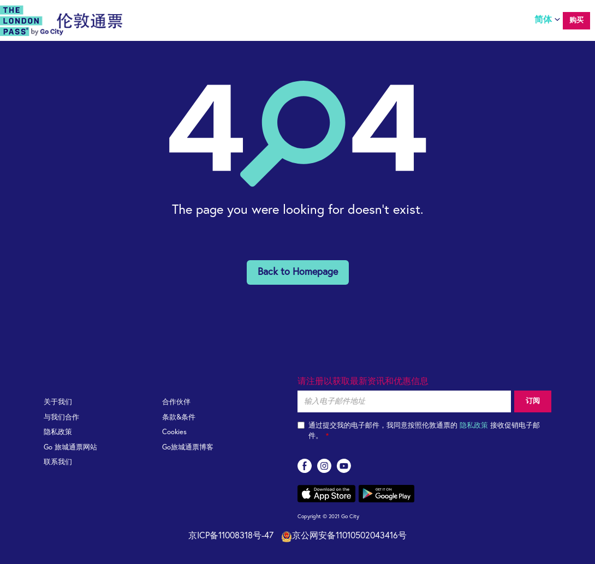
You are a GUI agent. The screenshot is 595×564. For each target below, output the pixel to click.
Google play (386, 493)
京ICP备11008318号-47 (230, 535)
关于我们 (58, 402)
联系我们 (58, 462)
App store (326, 493)
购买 (576, 20)
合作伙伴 (176, 402)
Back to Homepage (298, 272)
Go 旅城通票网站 (70, 447)
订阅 (533, 401)
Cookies (174, 432)
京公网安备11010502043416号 (344, 536)
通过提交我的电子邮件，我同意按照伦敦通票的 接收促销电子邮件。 (418, 431)
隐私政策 (58, 432)
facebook (304, 466)
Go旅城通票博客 (187, 447)
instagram (324, 466)
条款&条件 (178, 417)
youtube (344, 466)
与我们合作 (61, 417)
